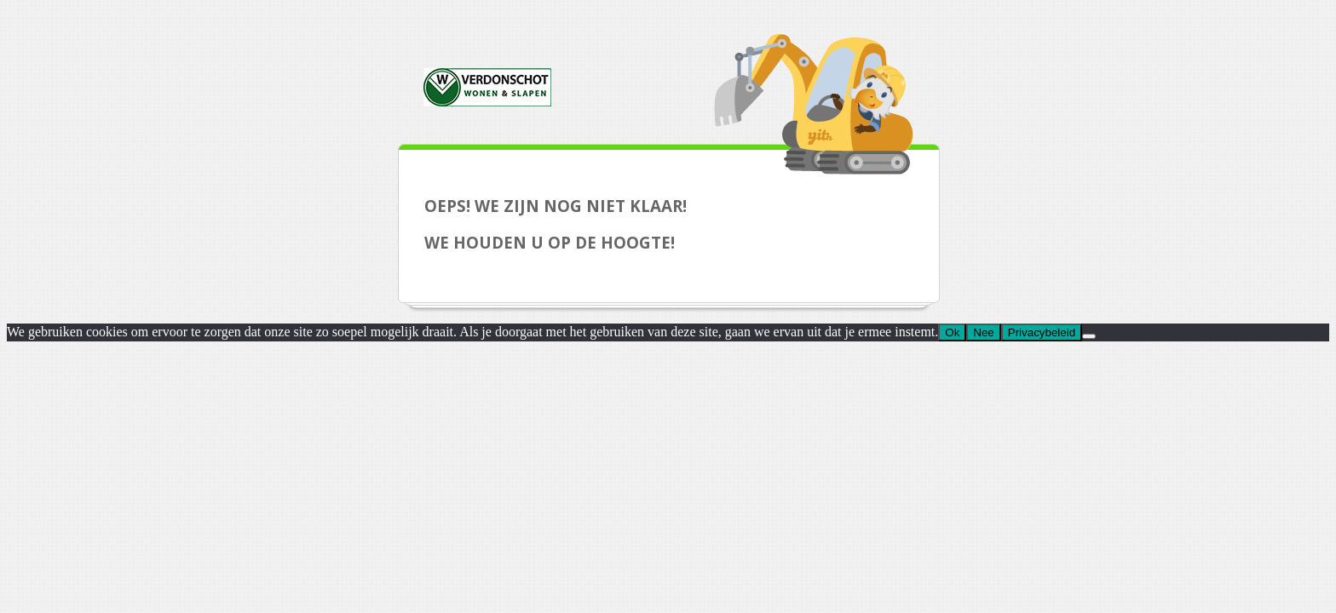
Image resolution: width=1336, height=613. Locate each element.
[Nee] (1089, 336)
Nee (983, 332)
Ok (952, 332)
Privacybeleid (1041, 332)
